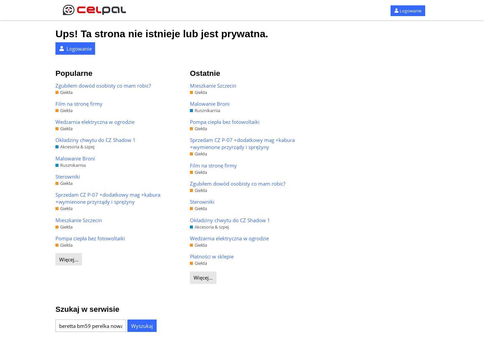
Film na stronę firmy (79, 103)
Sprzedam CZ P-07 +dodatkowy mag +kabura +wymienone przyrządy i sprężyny (107, 198)
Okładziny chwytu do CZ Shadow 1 (95, 140)
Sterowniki (67, 176)
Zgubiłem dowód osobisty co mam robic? (103, 85)
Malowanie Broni (75, 158)
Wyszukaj (142, 326)
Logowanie (407, 11)
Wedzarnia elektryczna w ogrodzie (94, 121)
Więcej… (68, 259)
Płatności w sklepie (212, 256)
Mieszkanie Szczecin (78, 220)
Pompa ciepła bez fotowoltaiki (90, 238)
